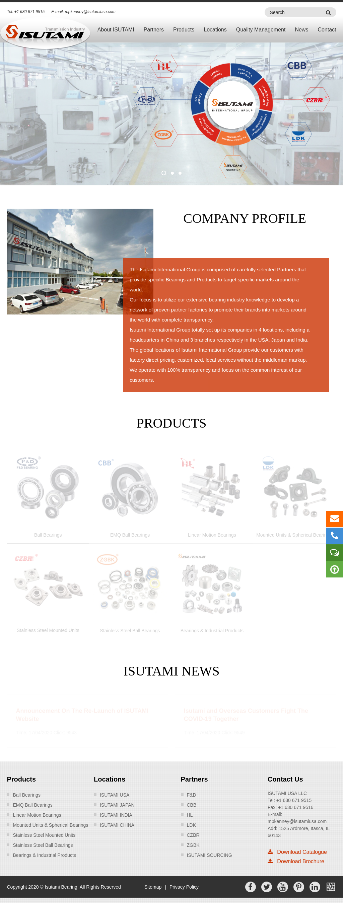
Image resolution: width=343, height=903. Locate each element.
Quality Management (261, 29)
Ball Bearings (27, 795)
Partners (154, 29)
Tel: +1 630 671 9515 (26, 11)
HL (190, 815)
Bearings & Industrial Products (44, 855)
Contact (327, 29)
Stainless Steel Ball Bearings (43, 845)
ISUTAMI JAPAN (117, 805)
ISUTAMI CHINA (117, 825)
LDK (191, 825)
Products (183, 29)
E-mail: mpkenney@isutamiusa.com (83, 11)
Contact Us (285, 779)
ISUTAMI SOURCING (209, 855)
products (172, 423)
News (301, 29)
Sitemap (152, 887)
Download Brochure (296, 861)
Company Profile (244, 218)
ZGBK (193, 845)
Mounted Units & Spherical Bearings (50, 825)
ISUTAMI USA (114, 795)
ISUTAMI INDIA (116, 815)
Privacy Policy (184, 887)
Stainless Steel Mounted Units (44, 835)
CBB (192, 805)
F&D (191, 795)
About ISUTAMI (115, 29)
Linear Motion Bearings (37, 815)
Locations (215, 29)
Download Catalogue (297, 852)
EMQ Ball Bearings (32, 805)
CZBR (193, 835)
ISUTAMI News (172, 671)
